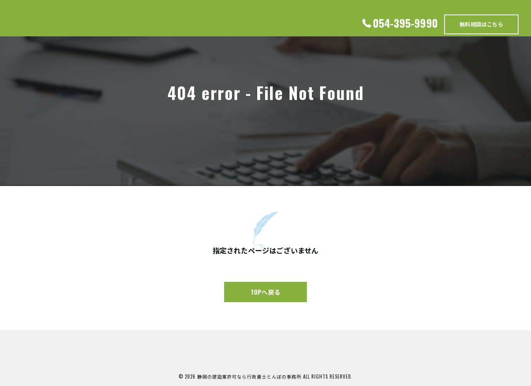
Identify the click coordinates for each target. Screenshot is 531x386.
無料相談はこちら (481, 24)
